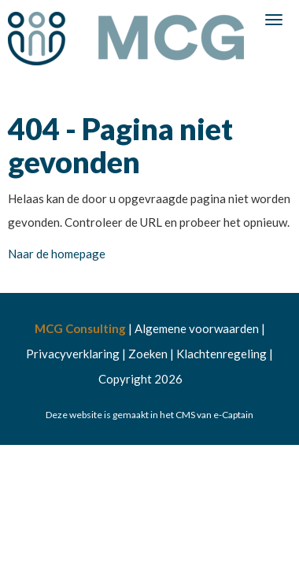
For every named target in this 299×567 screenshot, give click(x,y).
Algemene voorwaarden (197, 328)
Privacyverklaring (73, 353)
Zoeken (148, 353)
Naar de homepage (56, 253)
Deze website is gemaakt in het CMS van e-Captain (149, 415)
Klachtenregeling (221, 353)
